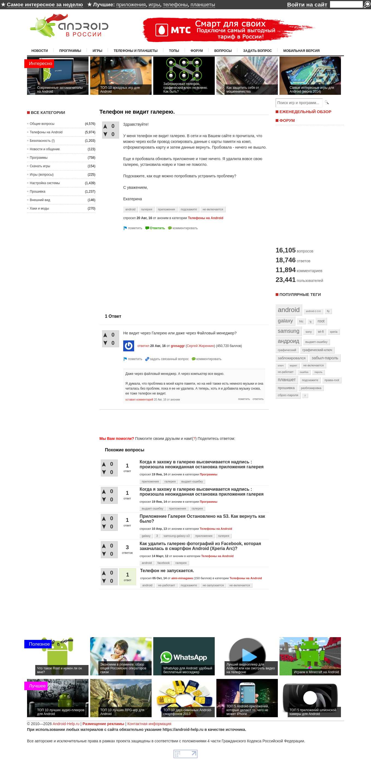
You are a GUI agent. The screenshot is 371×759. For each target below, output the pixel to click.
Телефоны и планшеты (136, 51)
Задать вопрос (257, 51)
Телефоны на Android (46, 132)
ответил (143, 346)
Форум (197, 51)
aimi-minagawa (182, 578)
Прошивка (37, 191)
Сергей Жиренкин (200, 346)
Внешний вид (40, 200)
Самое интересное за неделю (45, 4)
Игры (97, 51)
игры (154, 4)
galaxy (146, 535)
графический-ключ (317, 350)
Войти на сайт (307, 4)
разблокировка (311, 388)
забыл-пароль (325, 358)
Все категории (48, 112)
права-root (332, 380)
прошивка (286, 388)
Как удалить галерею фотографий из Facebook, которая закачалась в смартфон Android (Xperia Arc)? (200, 546)
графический (287, 350)
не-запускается (213, 585)
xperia (333, 331)
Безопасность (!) (42, 141)
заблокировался (291, 358)
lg (310, 321)
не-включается (213, 209)
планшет (287, 379)
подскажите (189, 209)
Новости (39, 51)
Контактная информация (149, 724)
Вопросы (223, 51)
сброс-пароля (288, 395)
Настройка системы (45, 183)
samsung (288, 331)
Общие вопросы (42, 124)
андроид (288, 341)
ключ (281, 365)
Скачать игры (40, 166)
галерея (146, 209)
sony (308, 331)
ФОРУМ (287, 120)
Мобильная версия (301, 51)
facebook (164, 562)
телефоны (175, 4)
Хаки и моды (39, 208)
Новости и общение (45, 149)
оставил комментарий (139, 399)
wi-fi (321, 332)
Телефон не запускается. (167, 570)
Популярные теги (300, 294)
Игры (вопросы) (42, 174)
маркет (293, 365)
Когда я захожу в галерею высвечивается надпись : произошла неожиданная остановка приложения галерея (202, 464)
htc (301, 321)
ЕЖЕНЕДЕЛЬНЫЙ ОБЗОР (305, 111)
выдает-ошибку (192, 481)
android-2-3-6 (313, 311)
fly (328, 311)
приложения (131, 4)
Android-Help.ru (66, 724)
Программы (70, 51)
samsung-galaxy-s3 (177, 535)
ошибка (304, 372)
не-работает (166, 585)
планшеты (202, 4)
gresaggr (178, 346)
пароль (318, 372)
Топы (174, 51)
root (321, 321)
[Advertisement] (145, 269)
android (130, 209)
